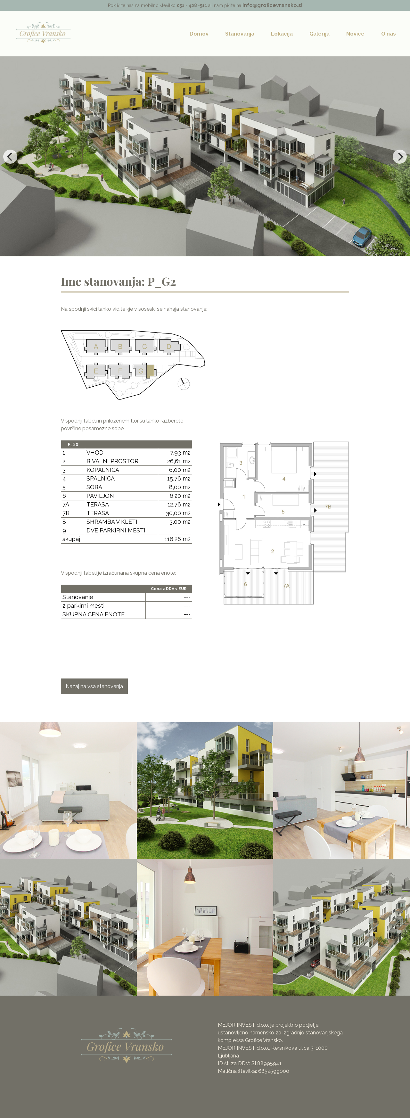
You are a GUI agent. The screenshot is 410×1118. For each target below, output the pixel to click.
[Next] (400, 157)
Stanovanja (239, 34)
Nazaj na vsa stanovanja (94, 686)
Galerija (319, 34)
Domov (199, 34)
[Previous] (10, 157)
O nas (388, 34)
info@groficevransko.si (272, 5)
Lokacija (282, 34)
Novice (355, 34)
